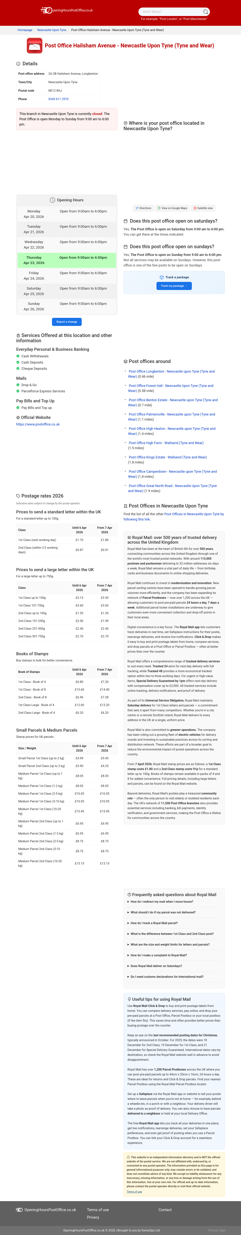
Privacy (93, 1217)
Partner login (217, 1230)
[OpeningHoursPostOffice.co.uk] (66, 10)
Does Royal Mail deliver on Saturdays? (156, 966)
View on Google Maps (172, 208)
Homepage (25, 30)
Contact (165, 1210)
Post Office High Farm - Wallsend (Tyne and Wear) (166, 443)
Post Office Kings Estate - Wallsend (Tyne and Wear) (168, 457)
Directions (143, 208)
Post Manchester (195, 19)
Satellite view (203, 208)
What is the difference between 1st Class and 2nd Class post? (172, 934)
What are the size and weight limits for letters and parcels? (170, 944)
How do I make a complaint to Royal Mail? (159, 955)
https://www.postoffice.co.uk (38, 424)
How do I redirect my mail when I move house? (162, 901)
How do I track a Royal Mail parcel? (154, 923)
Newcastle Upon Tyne (51, 30)
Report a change (66, 321)
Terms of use (134, 1191)
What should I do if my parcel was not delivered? (163, 912)
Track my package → (174, 286)
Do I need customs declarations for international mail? (167, 977)
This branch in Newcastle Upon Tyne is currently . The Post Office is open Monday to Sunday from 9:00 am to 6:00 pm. (64, 119)
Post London (168, 19)
